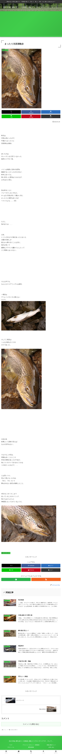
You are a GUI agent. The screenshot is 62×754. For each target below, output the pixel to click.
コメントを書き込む (31, 724)
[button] (50, 116)
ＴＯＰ (10, 745)
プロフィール (10, 747)
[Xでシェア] (11, 112)
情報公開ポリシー (51, 745)
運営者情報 (31, 747)
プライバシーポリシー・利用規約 (31, 745)
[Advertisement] (31, 24)
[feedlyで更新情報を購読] (16, 579)
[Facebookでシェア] (31, 112)
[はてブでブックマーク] (50, 112)
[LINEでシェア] (11, 116)
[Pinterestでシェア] (31, 116)
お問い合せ (51, 747)
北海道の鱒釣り (6, 553)
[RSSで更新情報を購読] (46, 579)
